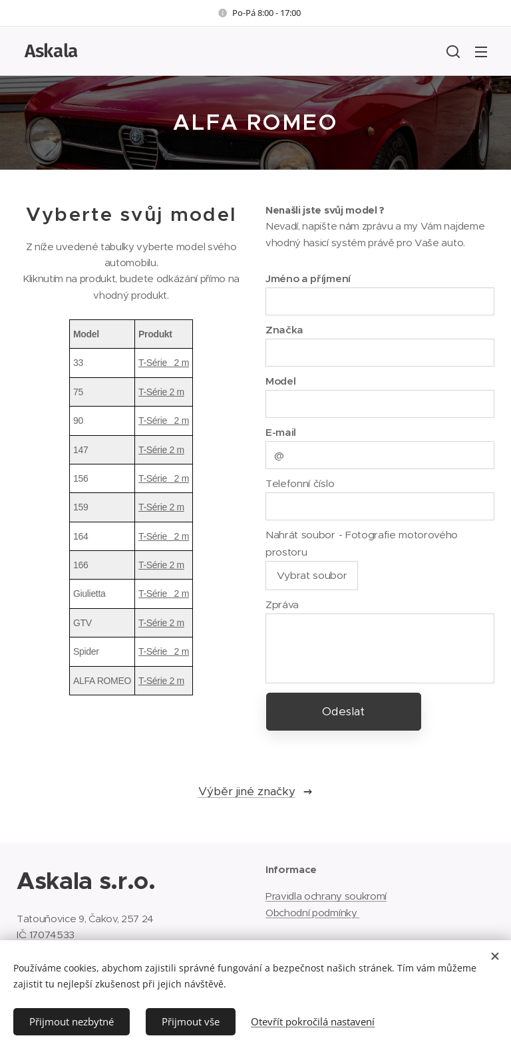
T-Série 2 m (163, 362)
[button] (453, 51)
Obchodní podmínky (312, 912)
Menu (481, 52)
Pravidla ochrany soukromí (326, 896)
